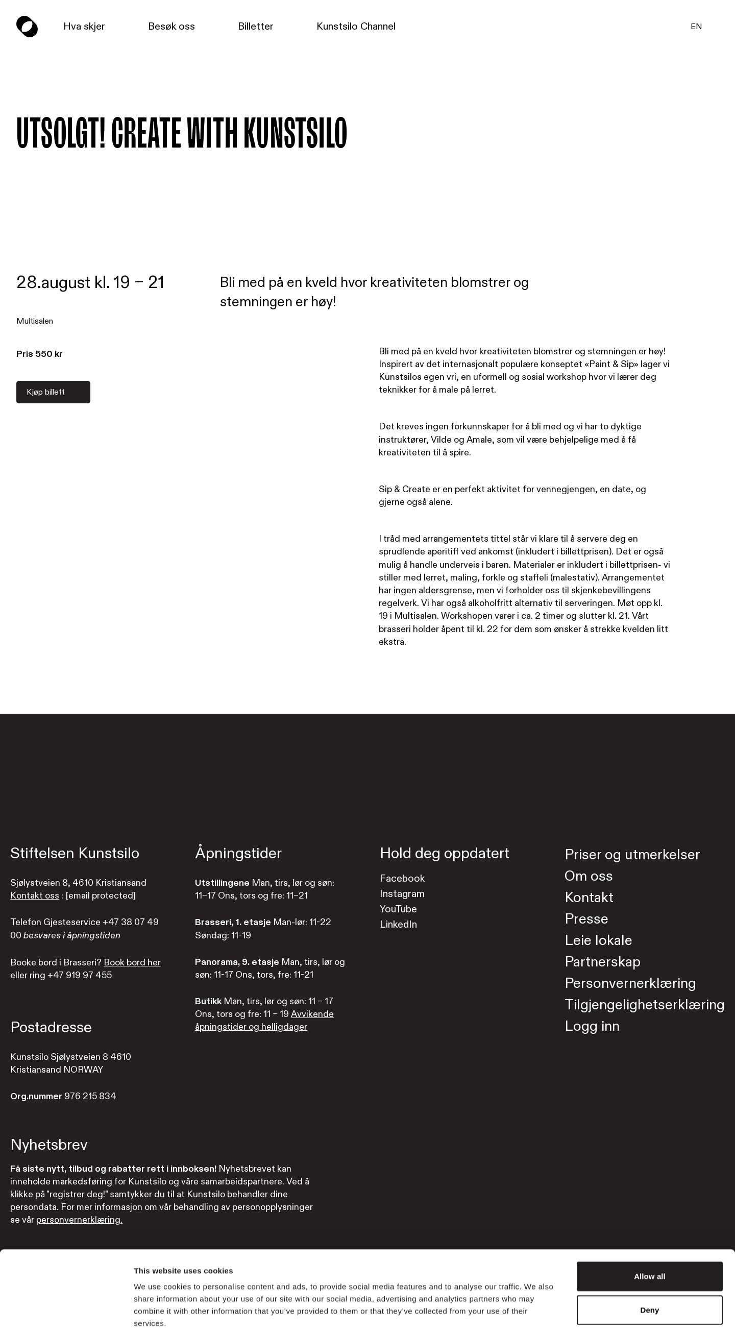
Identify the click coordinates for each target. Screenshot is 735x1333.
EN (696, 26)
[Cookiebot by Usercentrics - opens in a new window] (66, 1313)
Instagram (402, 893)
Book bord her (132, 962)
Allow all (650, 1224)
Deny (649, 1258)
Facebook (402, 878)
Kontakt (589, 898)
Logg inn (592, 1026)
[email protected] (100, 896)
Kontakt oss (34, 896)
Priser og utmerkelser (632, 855)
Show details (535, 1312)
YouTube (398, 909)
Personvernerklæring (630, 983)
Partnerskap (603, 962)
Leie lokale (598, 941)
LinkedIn (398, 924)
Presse (586, 919)
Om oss (589, 876)
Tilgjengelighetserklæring (645, 1005)
